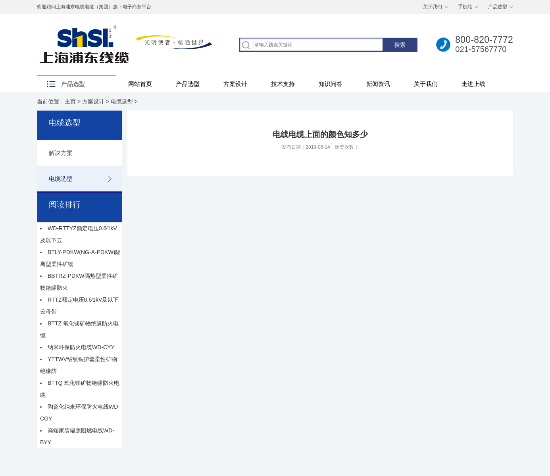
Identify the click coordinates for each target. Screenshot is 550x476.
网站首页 (140, 83)
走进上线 (473, 83)
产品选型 (497, 7)
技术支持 (283, 83)
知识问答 (330, 83)
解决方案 (61, 152)
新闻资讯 (378, 83)
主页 (70, 101)
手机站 (465, 7)
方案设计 (235, 83)
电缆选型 (122, 101)
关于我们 (432, 7)
